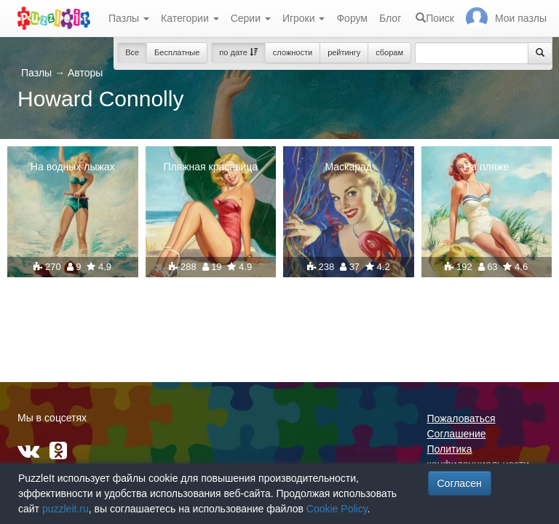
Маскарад (348, 166)
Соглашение (456, 434)
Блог (390, 18)
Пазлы (128, 18)
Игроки (303, 18)
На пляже (486, 166)
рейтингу (344, 52)
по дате (238, 52)
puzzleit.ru (65, 509)
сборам (389, 52)
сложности (292, 52)
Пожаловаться (461, 418)
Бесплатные (176, 52)
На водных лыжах (73, 166)
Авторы (85, 73)
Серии (251, 18)
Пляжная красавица (210, 166)
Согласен (459, 483)
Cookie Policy (337, 509)
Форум (352, 18)
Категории (190, 18)
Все (132, 52)
